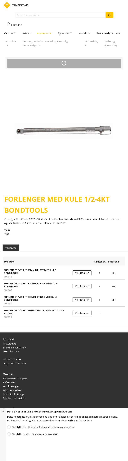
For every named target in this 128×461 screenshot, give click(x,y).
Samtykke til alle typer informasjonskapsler (35, 434)
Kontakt (82, 33)
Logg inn (16, 25)
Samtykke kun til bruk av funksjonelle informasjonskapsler (43, 427)
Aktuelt (26, 33)
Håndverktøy (90, 41)
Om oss (8, 33)
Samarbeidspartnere (108, 33)
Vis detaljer (82, 272)
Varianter (10, 247)
